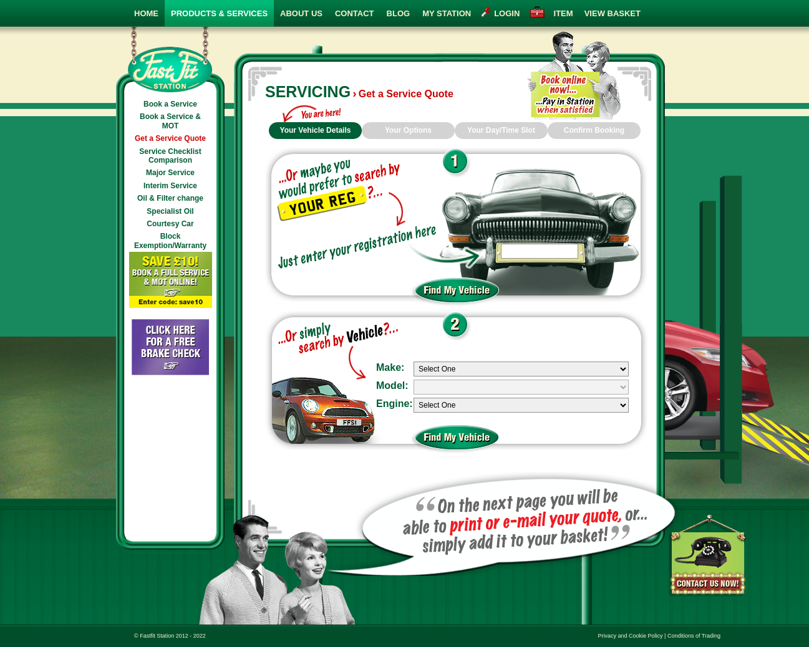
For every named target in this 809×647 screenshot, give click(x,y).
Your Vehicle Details (315, 130)
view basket (595, 13)
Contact (354, 13)
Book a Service (170, 104)
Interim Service (170, 185)
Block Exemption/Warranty (170, 240)
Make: (390, 367)
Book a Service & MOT (170, 121)
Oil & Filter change (170, 198)
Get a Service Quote (170, 138)
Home (146, 13)
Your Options (408, 130)
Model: (392, 385)
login (507, 13)
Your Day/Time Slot (501, 130)
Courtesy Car (170, 223)
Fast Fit (170, 60)
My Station (446, 13)
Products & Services (219, 13)
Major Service (170, 172)
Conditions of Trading (693, 636)
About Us (301, 13)
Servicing (308, 91)
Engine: (394, 403)
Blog (398, 13)
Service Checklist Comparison (170, 156)
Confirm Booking (594, 130)
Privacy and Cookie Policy (630, 636)
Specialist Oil (170, 211)
